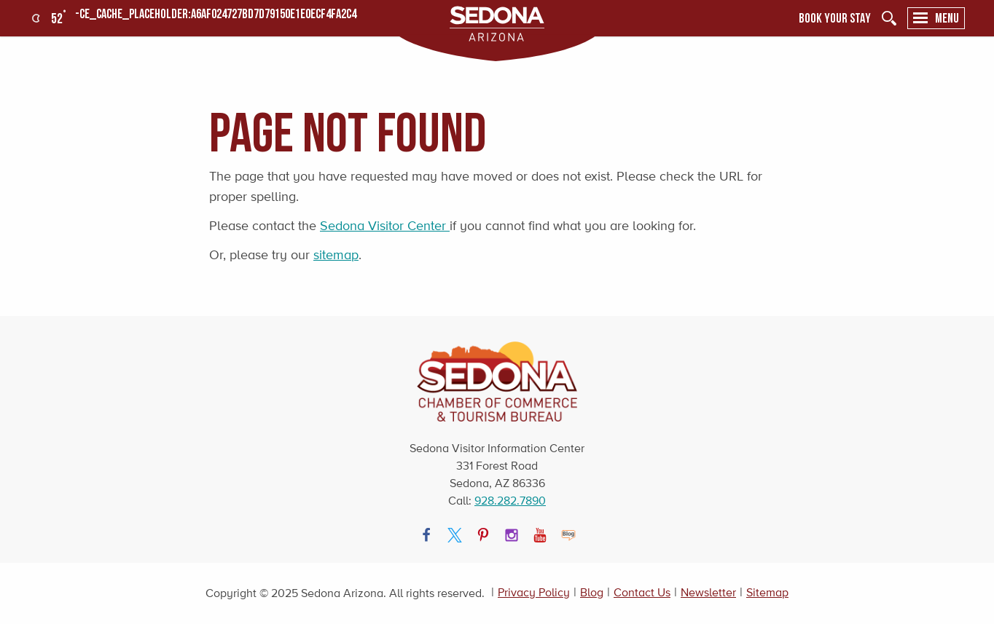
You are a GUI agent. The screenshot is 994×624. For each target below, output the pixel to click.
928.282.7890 (510, 501)
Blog (591, 592)
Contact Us (642, 592)
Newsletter (708, 592)
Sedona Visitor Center (385, 225)
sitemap (336, 255)
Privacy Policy (534, 592)
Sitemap (767, 592)
